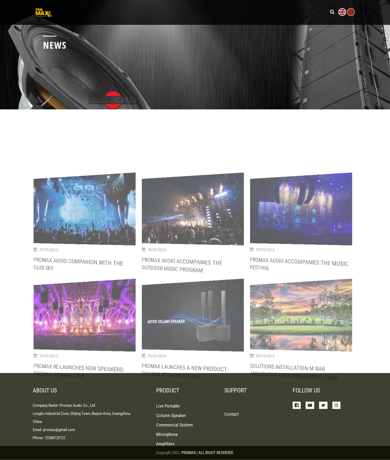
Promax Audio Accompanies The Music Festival (288, 344)
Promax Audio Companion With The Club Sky (68, 344)
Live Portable (168, 433)
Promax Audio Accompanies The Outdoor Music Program (174, 344)
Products (177, 11)
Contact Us (292, 11)
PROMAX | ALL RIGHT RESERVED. (207, 452)
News (213, 11)
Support (236, 11)
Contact (231, 441)
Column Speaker (171, 442)
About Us (262, 11)
